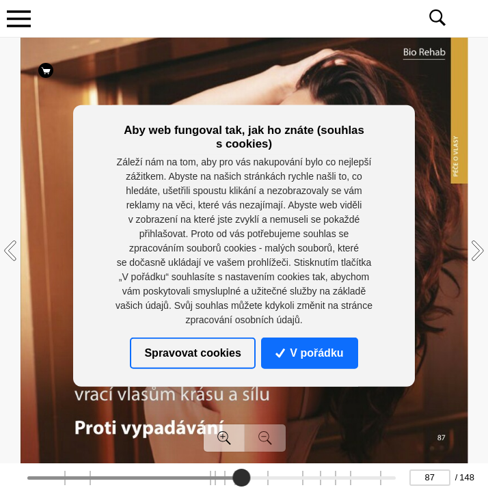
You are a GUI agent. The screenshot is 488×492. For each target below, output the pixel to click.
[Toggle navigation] (18, 18)
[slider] (241, 478)
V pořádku (309, 353)
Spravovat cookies (192, 353)
